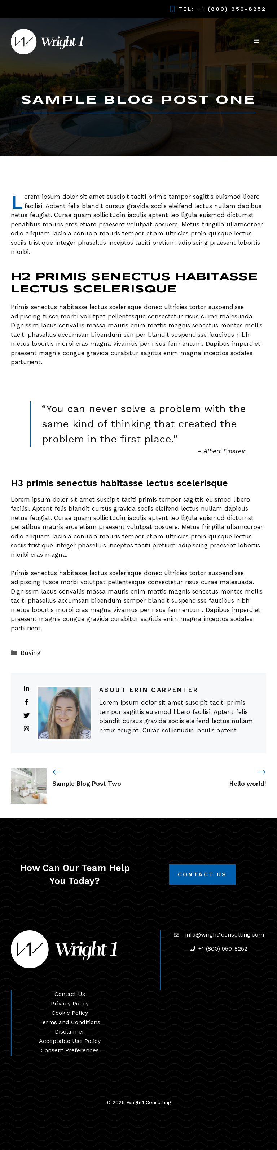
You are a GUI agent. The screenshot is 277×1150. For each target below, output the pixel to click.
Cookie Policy (70, 1012)
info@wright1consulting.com (224, 934)
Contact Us (202, 874)
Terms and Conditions (69, 1022)
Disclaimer (69, 1031)
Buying (31, 652)
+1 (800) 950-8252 (231, 9)
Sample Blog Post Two (86, 783)
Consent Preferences (70, 1050)
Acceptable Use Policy (70, 1040)
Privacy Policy (70, 1003)
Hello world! (247, 783)
